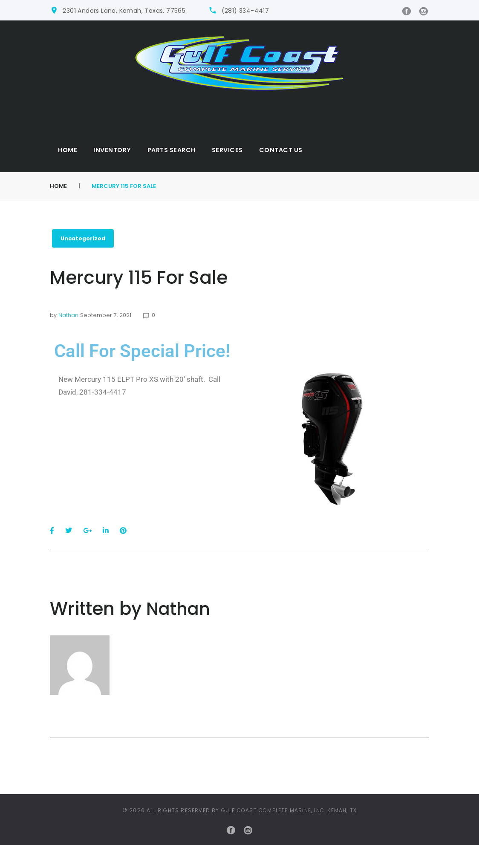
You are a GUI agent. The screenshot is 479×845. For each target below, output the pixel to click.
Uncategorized (84, 238)
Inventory (112, 150)
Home (67, 150)
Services (227, 150)
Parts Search (171, 150)
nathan (68, 315)
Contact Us (281, 150)
